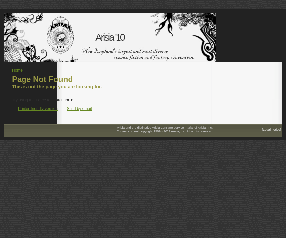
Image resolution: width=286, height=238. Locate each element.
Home (17, 70)
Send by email (79, 108)
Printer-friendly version (38, 108)
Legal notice (271, 129)
